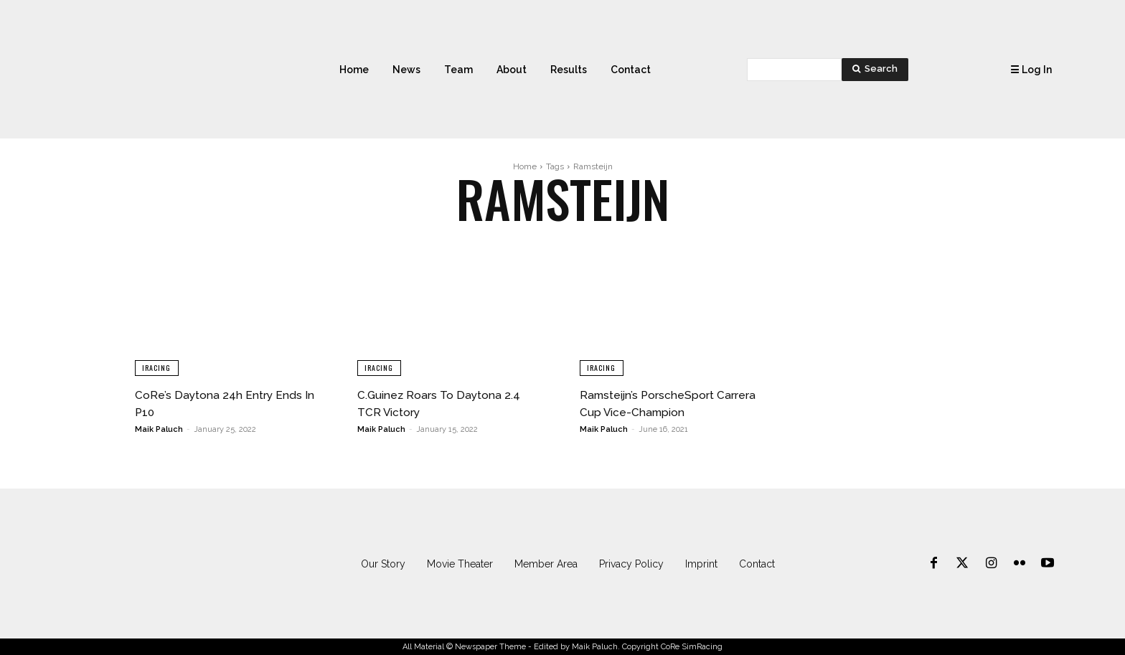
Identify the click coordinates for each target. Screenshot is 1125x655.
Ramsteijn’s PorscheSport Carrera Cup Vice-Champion (673, 402)
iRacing (157, 367)
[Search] (875, 69)
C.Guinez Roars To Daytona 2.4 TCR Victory (449, 402)
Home (525, 166)
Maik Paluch (159, 429)
